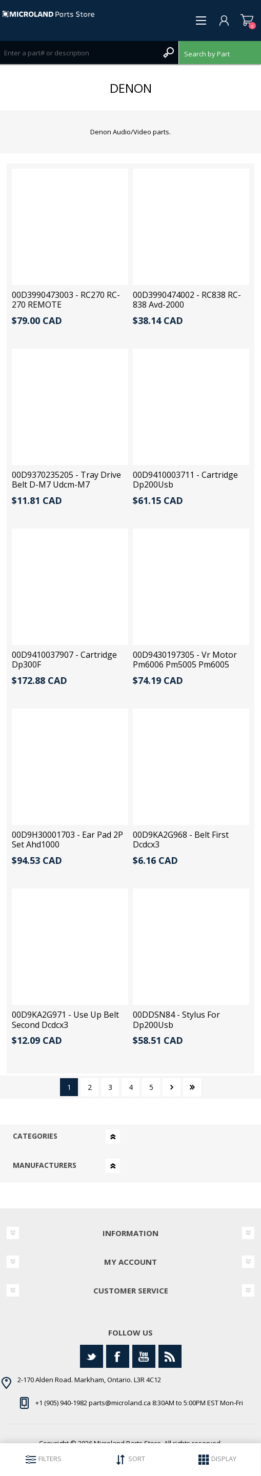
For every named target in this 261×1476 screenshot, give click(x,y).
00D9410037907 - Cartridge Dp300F (64, 660)
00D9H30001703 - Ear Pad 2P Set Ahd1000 (67, 840)
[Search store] (79, 52)
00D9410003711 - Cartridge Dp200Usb (185, 480)
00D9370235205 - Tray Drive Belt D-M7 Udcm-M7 (66, 480)
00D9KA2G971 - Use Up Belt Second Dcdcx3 (65, 1019)
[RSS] (170, 1356)
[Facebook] (117, 1356)
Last (192, 1087)
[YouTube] (143, 1356)
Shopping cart (246, 20)
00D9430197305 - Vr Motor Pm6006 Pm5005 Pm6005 (185, 660)
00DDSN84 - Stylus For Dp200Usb (176, 1019)
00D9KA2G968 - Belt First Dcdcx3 (181, 840)
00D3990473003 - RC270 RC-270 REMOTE (66, 300)
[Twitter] (91, 1356)
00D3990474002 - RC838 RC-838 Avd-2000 (187, 300)
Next (171, 1087)
